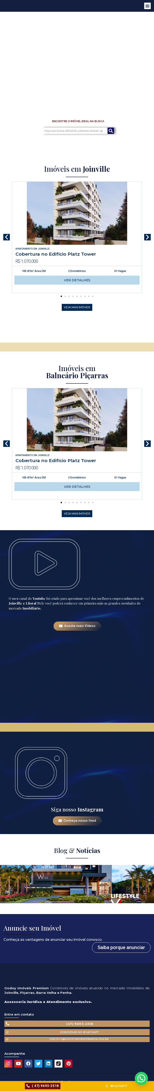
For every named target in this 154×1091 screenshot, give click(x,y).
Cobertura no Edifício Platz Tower (55, 254)
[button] (147, 6)
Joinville (44, 248)
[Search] (111, 131)
